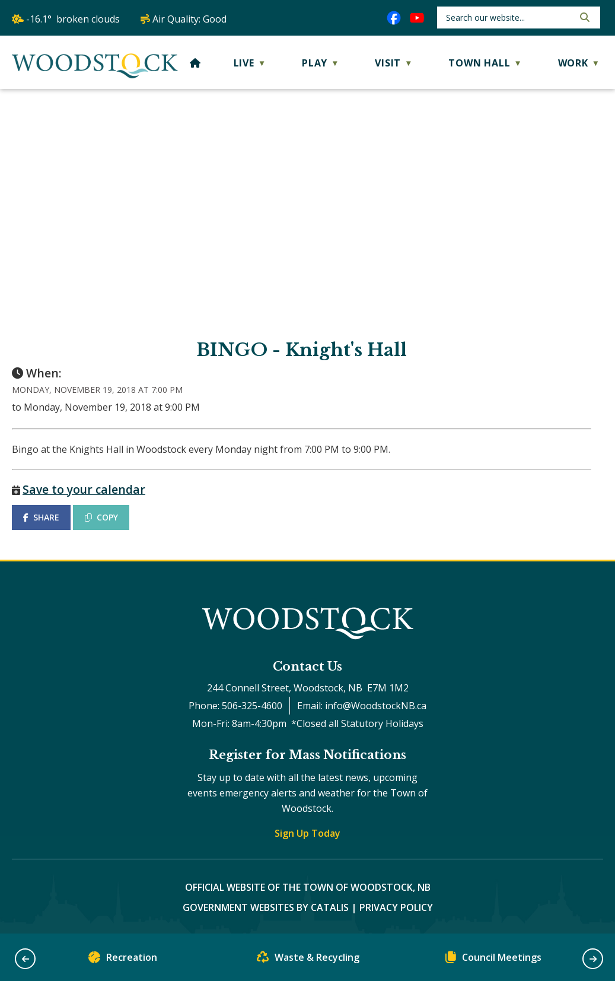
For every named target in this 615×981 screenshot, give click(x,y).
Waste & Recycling (308, 960)
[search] (508, 17)
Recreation (122, 960)
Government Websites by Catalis (266, 907)
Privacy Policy (396, 907)
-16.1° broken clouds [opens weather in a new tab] (73, 19)
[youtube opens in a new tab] (417, 18)
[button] (583, 17)
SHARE (41, 517)
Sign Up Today (307, 833)
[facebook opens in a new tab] (394, 18)
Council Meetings (493, 960)
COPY (101, 517)
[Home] (195, 62)
